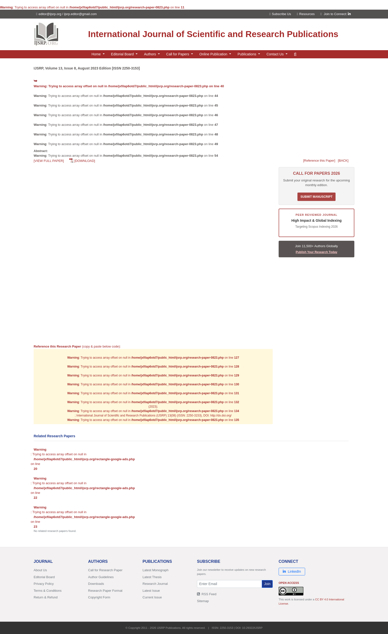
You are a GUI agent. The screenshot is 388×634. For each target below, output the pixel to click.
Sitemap (203, 601)
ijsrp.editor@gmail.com (80, 14)
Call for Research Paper (105, 570)
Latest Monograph (156, 570)
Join (267, 584)
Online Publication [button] (213, 54)
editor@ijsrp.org (50, 14)
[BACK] (343, 160)
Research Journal (155, 584)
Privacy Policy (44, 584)
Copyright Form (99, 597)
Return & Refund (46, 597)
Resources (306, 14)
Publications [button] (247, 54)
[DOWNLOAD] (84, 161)
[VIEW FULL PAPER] (49, 161)
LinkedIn (292, 571)
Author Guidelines (101, 577)
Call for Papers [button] (178, 54)
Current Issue (152, 597)
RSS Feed (207, 594)
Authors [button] (150, 54)
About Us (40, 570)
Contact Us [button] (276, 54)
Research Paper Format (105, 590)
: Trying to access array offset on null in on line (129, 86)
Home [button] (97, 54)
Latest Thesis (152, 577)
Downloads (96, 584)
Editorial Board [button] (123, 54)
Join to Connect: (337, 14)
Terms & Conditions (48, 590)
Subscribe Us (280, 14)
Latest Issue (151, 590)
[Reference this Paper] (319, 160)
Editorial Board (44, 577)
